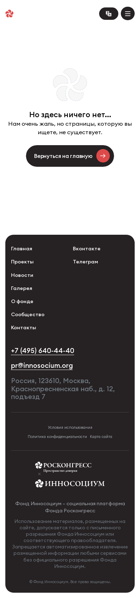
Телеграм (85, 261)
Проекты (22, 261)
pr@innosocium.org (42, 365)
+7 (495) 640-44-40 (42, 351)
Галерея (21, 288)
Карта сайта (101, 436)
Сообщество (27, 314)
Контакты (23, 327)
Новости (22, 275)
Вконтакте (87, 248)
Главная (21, 248)
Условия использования (70, 427)
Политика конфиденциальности (57, 436)
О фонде (22, 301)
